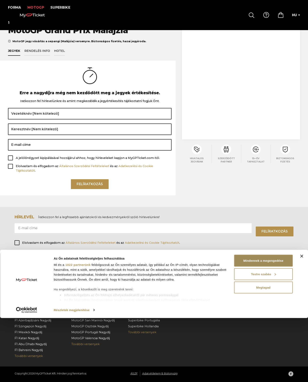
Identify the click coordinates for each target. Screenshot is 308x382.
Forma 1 (16, 7)
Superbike (63, 7)
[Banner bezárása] (301, 320)
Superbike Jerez (140, 308)
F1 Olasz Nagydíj (27, 308)
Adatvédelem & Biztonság (261, 284)
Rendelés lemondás (200, 290)
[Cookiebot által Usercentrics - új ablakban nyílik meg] (26, 374)
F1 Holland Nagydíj (28, 302)
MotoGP (38, 7)
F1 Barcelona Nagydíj (30, 278)
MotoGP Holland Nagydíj (90, 302)
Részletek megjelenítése (72, 374)
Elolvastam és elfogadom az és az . (84, 173)
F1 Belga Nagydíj (27, 290)
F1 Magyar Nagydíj (28, 296)
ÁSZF (245, 278)
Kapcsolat (192, 296)
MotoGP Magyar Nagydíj (89, 290)
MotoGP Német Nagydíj (89, 308)
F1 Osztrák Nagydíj (28, 284)
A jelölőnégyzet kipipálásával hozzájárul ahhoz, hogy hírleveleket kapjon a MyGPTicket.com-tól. (88, 162)
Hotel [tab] (59, 55)
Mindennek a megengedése (263, 324)
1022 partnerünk (78, 328)
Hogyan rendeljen (198, 278)
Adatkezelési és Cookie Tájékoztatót (152, 243)
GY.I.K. (189, 272)
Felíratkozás (90, 190)
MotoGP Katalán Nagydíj (89, 278)
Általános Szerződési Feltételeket (84, 171)
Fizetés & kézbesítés (200, 284)
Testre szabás (263, 338)
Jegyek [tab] (14, 55)
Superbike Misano (141, 290)
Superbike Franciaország (146, 296)
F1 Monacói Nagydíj (29, 272)
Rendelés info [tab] (37, 55)
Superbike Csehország (145, 278)
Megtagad (263, 351)
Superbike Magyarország (147, 272)
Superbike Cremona (143, 302)
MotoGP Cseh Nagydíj (88, 296)
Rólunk (247, 272)
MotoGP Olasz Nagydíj (88, 284)
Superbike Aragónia (143, 284)
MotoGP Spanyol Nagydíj (90, 272)
